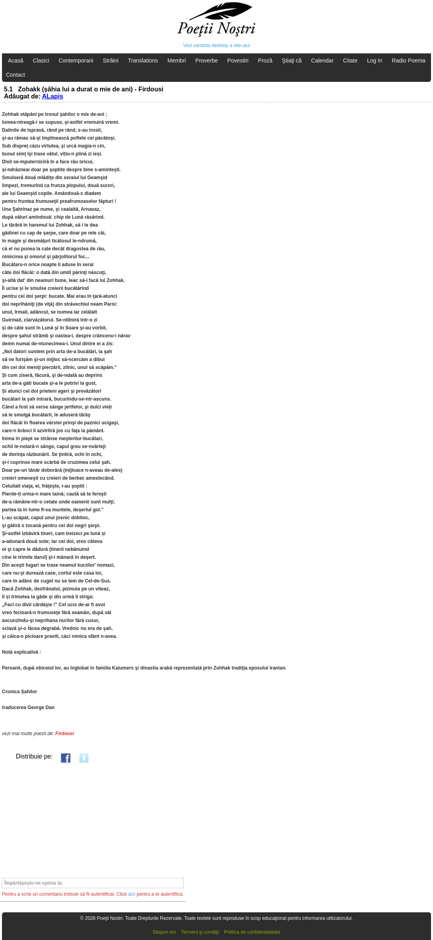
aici (131, 894)
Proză (265, 60)
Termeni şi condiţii (199, 932)
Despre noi (164, 932)
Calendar (322, 60)
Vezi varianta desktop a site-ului (216, 45)
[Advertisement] (93, 820)
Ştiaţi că (292, 60)
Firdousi (64, 733)
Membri (176, 60)
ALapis (52, 96)
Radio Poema (408, 60)
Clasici (41, 60)
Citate (350, 60)
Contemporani (76, 60)
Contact (15, 75)
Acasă (15, 60)
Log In (374, 60)
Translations (143, 60)
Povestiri (238, 60)
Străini (111, 60)
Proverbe (207, 60)
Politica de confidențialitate (252, 932)
